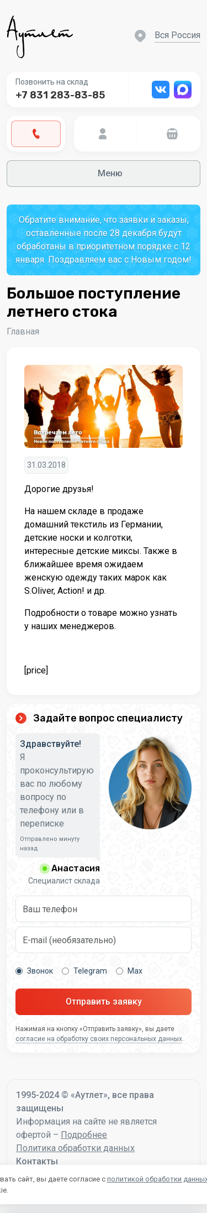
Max (129, 970)
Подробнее (84, 1135)
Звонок (34, 970)
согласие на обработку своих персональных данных (98, 1039)
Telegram (84, 970)
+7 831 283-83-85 (60, 95)
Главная (23, 331)
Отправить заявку (104, 1001)
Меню (103, 173)
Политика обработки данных (75, 1148)
